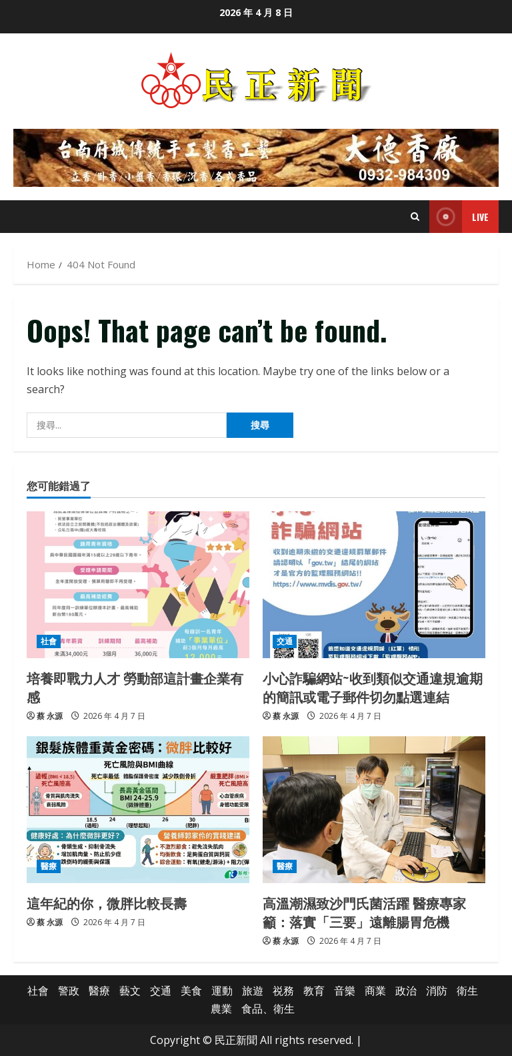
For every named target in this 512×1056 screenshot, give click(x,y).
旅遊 (252, 990)
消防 (436, 990)
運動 (222, 990)
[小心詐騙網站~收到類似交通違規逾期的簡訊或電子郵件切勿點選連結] (374, 584)
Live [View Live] (459, 216)
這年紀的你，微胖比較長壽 (107, 902)
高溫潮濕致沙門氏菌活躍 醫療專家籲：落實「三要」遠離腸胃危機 (364, 911)
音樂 (344, 990)
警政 (68, 990)
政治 (406, 990)
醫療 (49, 866)
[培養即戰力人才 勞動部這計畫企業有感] (138, 584)
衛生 (467, 990)
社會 (49, 641)
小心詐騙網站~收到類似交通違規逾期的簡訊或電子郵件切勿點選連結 (373, 687)
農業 (221, 1008)
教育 (314, 990)
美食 (191, 990)
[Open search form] (415, 217)
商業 (375, 990)
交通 (285, 641)
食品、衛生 (268, 1008)
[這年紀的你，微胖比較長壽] (138, 809)
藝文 (130, 990)
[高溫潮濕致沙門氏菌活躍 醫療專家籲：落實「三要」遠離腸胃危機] (374, 809)
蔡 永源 (50, 716)
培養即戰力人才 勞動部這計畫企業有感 (135, 687)
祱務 (283, 990)
